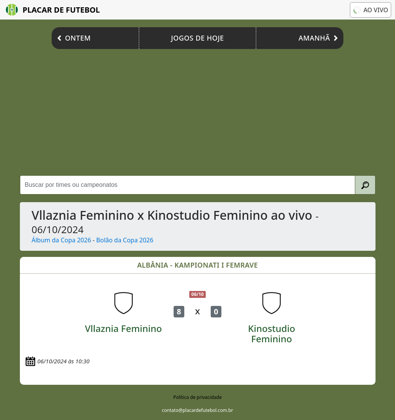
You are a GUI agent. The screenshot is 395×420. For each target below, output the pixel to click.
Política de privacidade (197, 397)
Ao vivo (370, 10)
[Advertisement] (197, 110)
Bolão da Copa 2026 (124, 240)
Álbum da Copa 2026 (61, 240)
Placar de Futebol (53, 10)
